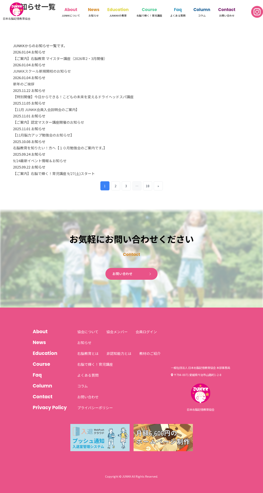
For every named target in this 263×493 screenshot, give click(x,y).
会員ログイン (146, 331)
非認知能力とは (119, 353)
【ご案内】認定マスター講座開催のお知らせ (48, 122)
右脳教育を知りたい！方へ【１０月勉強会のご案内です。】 (60, 147)
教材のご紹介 (150, 353)
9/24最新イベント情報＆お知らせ (40, 160)
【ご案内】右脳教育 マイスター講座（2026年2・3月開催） (60, 58)
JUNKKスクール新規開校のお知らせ (42, 71)
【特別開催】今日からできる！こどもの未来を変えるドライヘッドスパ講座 (73, 96)
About (70, 9)
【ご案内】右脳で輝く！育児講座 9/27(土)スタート (54, 173)
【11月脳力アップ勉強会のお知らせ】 (43, 135)
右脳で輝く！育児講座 (95, 364)
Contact (226, 9)
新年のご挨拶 (23, 83)
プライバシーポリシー (95, 407)
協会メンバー (117, 331)
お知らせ (84, 342)
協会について (87, 331)
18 (147, 185)
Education (118, 9)
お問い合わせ (122, 273)
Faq (178, 9)
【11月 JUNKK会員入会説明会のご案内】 (46, 109)
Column (201, 9)
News (93, 9)
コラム (82, 385)
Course (149, 9)
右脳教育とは (88, 353)
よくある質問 (88, 375)
